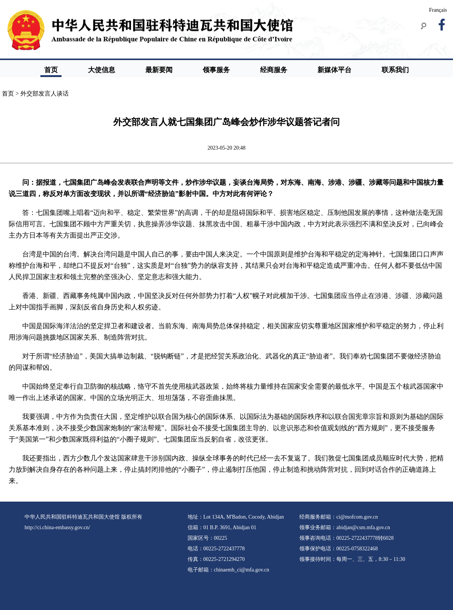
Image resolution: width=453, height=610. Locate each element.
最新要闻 (159, 70)
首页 (51, 70)
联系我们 (395, 70)
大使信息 (101, 70)
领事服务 (216, 70)
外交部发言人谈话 (44, 93)
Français (438, 10)
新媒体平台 (334, 70)
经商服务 (273, 70)
